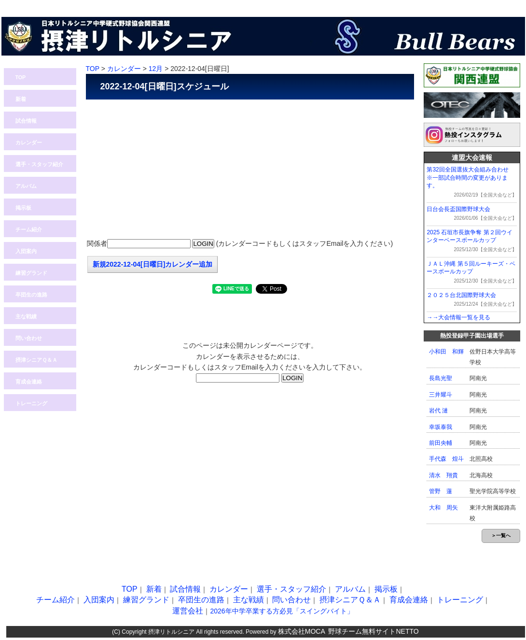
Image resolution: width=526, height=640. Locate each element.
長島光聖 (440, 378)
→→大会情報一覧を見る (458, 317)
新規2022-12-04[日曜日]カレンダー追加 (153, 264)
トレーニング (31, 403)
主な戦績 (26, 316)
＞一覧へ (501, 535)
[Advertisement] (250, 169)
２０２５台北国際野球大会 (461, 295)
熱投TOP (361, 5)
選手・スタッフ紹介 (39, 164)
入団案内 (498, 5)
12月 (156, 68)
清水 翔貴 (443, 475)
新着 (20, 99)
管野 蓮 (440, 491)
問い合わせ (452, 5)
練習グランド (31, 273)
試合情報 (26, 121)
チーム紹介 (28, 229)
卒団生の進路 (31, 295)
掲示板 (23, 208)
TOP (20, 77)
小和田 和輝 (446, 351)
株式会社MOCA (301, 631)
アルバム (26, 186)
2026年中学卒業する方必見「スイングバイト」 (281, 611)
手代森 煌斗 (446, 458)
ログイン (406, 5)
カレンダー (28, 142)
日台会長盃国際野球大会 (458, 209)
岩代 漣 (438, 410)
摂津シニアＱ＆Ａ (36, 360)
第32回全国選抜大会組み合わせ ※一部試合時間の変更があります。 (470, 177)
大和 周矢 (443, 507)
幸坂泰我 (440, 427)
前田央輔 (440, 443)
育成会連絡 (28, 381)
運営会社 (187, 611)
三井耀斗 (440, 394)
